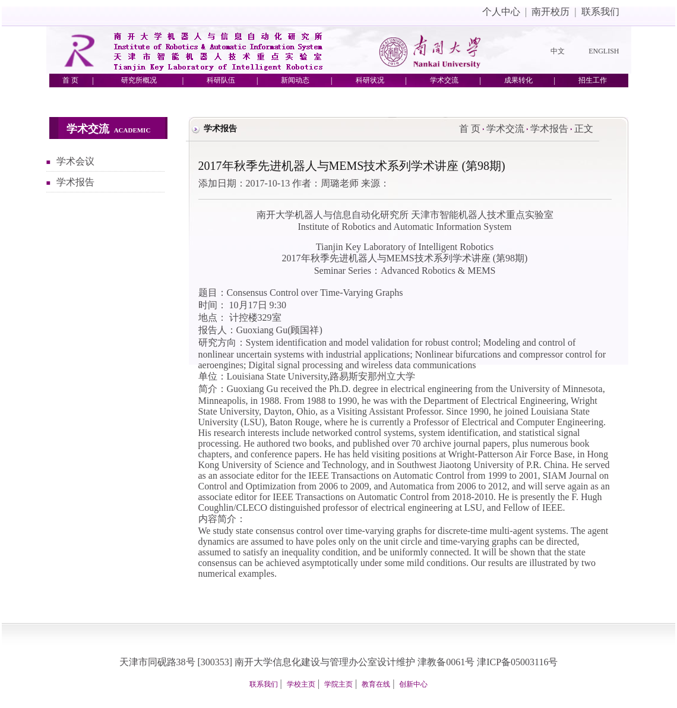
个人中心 (501, 12)
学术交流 (505, 129)
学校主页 (301, 684)
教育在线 (376, 684)
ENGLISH (604, 51)
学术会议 (75, 161)
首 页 (469, 129)
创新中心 (413, 684)
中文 (558, 51)
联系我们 (600, 12)
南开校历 (551, 12)
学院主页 (338, 684)
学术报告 (75, 182)
